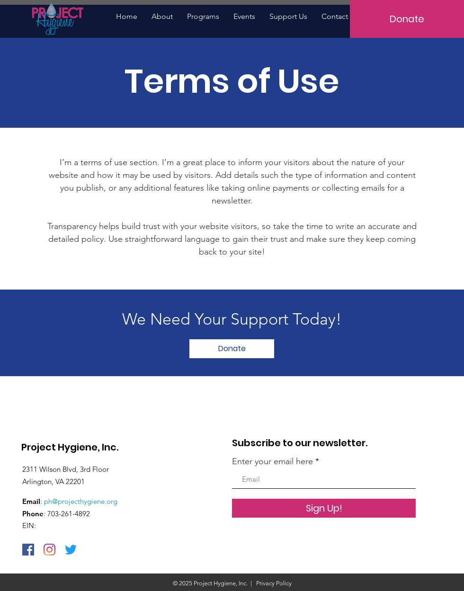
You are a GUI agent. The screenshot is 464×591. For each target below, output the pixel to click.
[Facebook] (28, 550)
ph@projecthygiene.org (80, 501)
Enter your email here (272, 461)
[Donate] (407, 19)
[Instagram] (49, 550)
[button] (203, 16)
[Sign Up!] (324, 508)
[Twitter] (71, 550)
